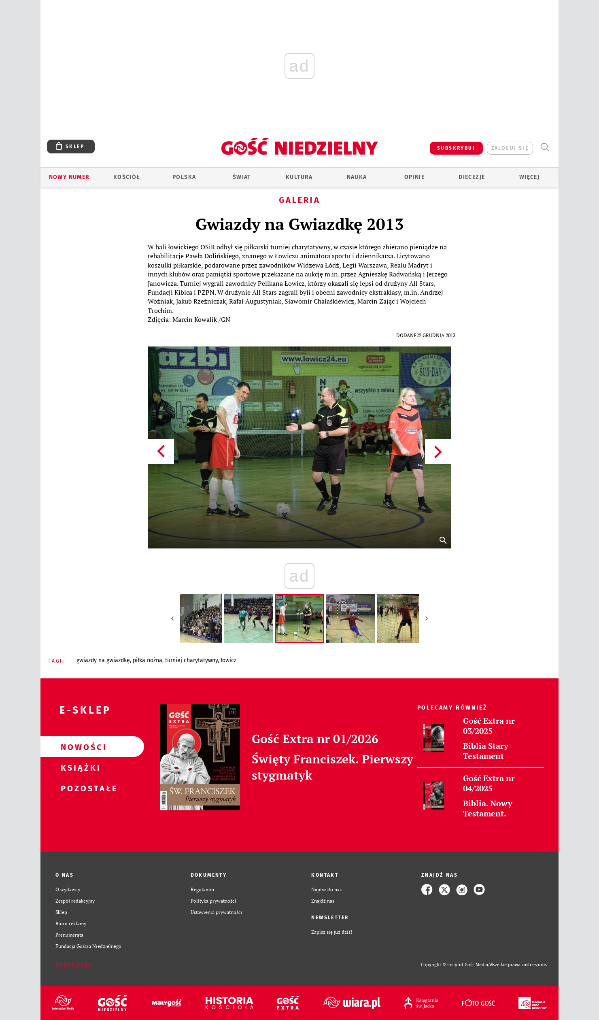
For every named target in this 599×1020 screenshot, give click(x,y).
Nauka (357, 177)
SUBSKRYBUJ (456, 148)
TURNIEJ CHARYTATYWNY (191, 660)
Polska (184, 177)
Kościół (126, 177)
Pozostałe (79, 788)
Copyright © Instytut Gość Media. (455, 964)
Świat (242, 177)
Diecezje (472, 177)
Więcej (529, 177)
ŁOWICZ (228, 660)
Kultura (299, 177)
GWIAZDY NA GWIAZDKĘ (103, 660)
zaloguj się (510, 148)
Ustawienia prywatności (216, 912)
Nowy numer (69, 177)
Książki (79, 767)
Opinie (414, 177)
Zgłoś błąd (74, 965)
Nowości (79, 746)
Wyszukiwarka (544, 147)
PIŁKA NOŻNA (147, 660)
